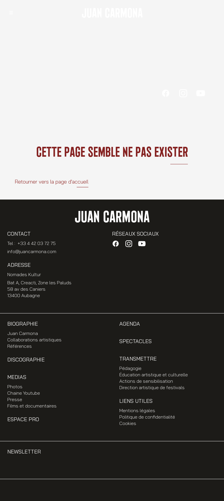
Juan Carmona (22, 333)
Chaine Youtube (23, 393)
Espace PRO (23, 419)
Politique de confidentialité (147, 417)
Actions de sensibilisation (146, 381)
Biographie (22, 323)
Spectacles (135, 341)
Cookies (127, 423)
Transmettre (138, 358)
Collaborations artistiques (34, 340)
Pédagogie (130, 368)
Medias (16, 377)
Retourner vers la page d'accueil (51, 181)
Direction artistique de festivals (152, 387)
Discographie (26, 359)
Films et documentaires (32, 406)
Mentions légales (137, 410)
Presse (14, 399)
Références (19, 346)
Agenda (129, 323)
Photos (14, 386)
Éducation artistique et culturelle (153, 374)
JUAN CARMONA (112, 13)
